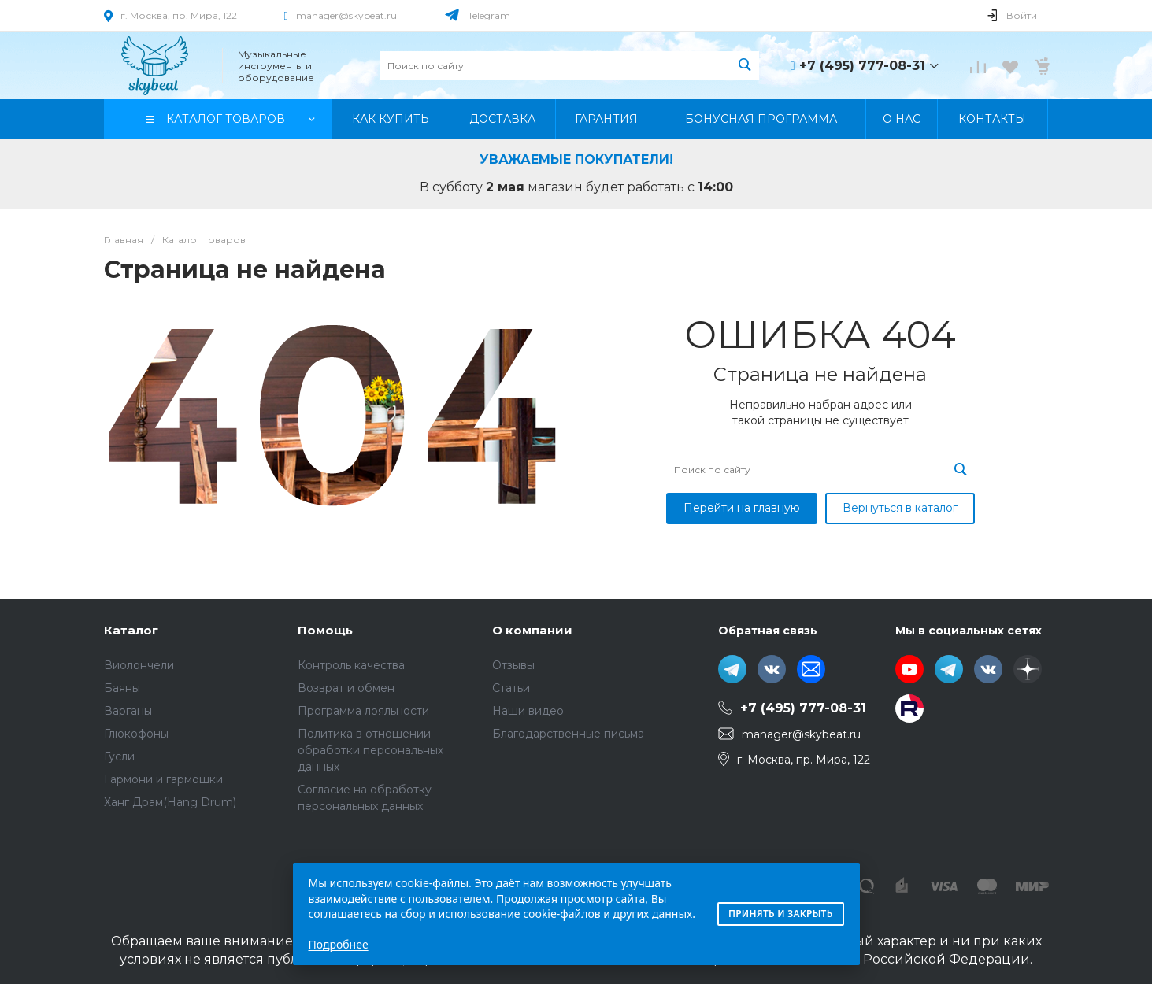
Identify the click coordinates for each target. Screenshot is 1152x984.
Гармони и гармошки (163, 779)
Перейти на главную (741, 508)
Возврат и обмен (346, 688)
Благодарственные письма (568, 734)
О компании (532, 630)
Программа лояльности (363, 711)
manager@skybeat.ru (346, 15)
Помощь (325, 630)
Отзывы (513, 665)
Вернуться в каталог (900, 508)
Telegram (489, 15)
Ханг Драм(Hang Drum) (170, 802)
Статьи (511, 688)
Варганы (128, 711)
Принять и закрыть (780, 913)
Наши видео (528, 711)
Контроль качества (351, 665)
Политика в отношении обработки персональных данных (370, 750)
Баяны (122, 688)
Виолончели (139, 665)
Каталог (131, 630)
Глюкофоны (136, 734)
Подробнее (339, 944)
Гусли (119, 756)
